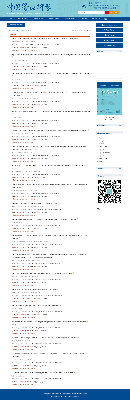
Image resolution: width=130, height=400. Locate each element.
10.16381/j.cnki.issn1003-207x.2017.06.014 (46, 279)
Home (11, 19)
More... (120, 51)
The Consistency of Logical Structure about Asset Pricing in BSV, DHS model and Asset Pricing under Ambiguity (50, 73)
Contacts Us (95, 19)
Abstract (15, 47)
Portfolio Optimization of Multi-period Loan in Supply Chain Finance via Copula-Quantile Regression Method (49, 130)
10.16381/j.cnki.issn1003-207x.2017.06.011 (46, 225)
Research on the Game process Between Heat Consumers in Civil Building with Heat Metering (44, 338)
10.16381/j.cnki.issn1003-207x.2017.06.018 (46, 344)
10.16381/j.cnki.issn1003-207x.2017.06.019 (46, 363)
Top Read (102, 150)
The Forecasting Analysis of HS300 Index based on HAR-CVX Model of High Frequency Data (44, 38)
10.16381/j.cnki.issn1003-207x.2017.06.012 (46, 244)
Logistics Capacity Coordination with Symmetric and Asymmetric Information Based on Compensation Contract (50, 165)
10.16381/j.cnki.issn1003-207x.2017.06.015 (46, 295)
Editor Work (109, 35)
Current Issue (103, 138)
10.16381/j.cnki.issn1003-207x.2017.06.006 (45, 136)
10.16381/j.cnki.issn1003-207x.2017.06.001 (44, 44)
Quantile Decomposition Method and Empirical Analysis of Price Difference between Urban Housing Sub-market (50, 111)
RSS (100, 161)
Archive (101, 144)
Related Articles (24, 50)
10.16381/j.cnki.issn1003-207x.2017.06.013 (46, 263)
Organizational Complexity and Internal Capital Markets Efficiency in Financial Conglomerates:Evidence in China (50, 55)
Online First (103, 147)
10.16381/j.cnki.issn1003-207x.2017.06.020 (46, 379)
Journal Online (70, 19)
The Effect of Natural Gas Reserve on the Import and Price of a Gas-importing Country (41, 273)
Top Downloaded (105, 153)
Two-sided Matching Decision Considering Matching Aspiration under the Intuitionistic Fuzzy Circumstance (48, 322)
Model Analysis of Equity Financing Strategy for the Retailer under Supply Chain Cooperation (43, 219)
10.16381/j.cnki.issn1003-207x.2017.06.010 (46, 209)
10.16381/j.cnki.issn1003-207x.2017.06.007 (45, 155)
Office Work (109, 40)
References (15, 50)
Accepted (102, 141)
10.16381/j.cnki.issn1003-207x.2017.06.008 (45, 174)
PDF (28, 47)
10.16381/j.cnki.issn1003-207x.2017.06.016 (46, 311)
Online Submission (109, 25)
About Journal (22, 19)
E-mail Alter (103, 159)
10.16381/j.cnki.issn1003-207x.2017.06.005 (45, 120)
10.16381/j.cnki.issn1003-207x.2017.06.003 (45, 82)
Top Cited (102, 156)
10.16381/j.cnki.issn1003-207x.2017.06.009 (45, 193)
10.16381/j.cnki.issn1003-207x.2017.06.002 (45, 63)
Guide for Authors (54, 19)
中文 (105, 19)
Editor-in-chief (109, 45)
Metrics (32, 50)
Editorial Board (37, 19)
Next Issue (87, 31)
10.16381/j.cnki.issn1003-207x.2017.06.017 (46, 328)
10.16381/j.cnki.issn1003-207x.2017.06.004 (45, 101)
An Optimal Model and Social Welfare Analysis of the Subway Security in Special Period (42, 373)
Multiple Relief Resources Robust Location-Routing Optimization (33, 289)
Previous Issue (77, 31)
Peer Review (109, 30)
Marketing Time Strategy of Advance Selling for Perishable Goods (34, 203)
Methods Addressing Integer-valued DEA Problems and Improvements (36, 305)
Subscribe (83, 19)
